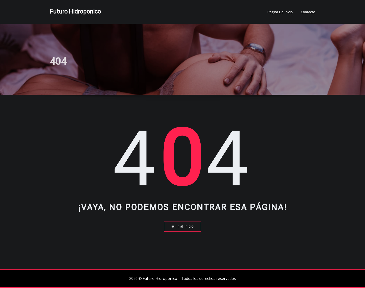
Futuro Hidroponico (75, 11)
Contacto (308, 12)
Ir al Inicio (183, 226)
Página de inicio (280, 12)
